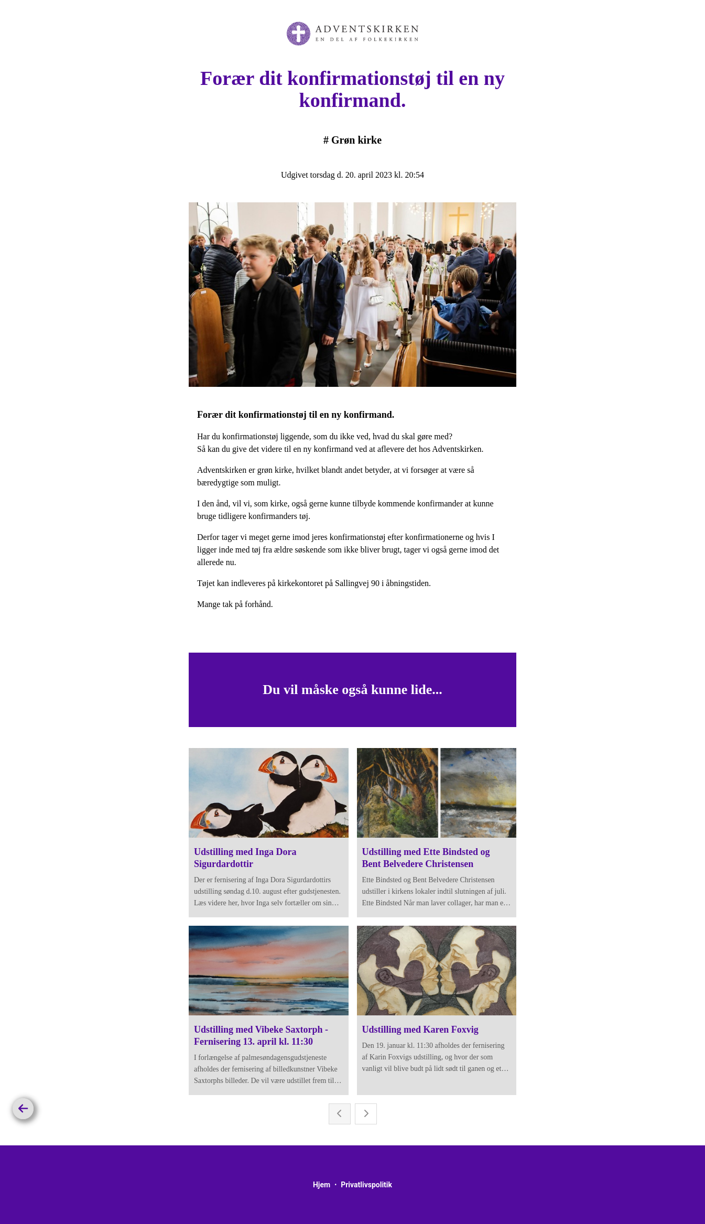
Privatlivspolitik (366, 1184)
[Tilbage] (23, 1108)
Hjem (321, 1184)
